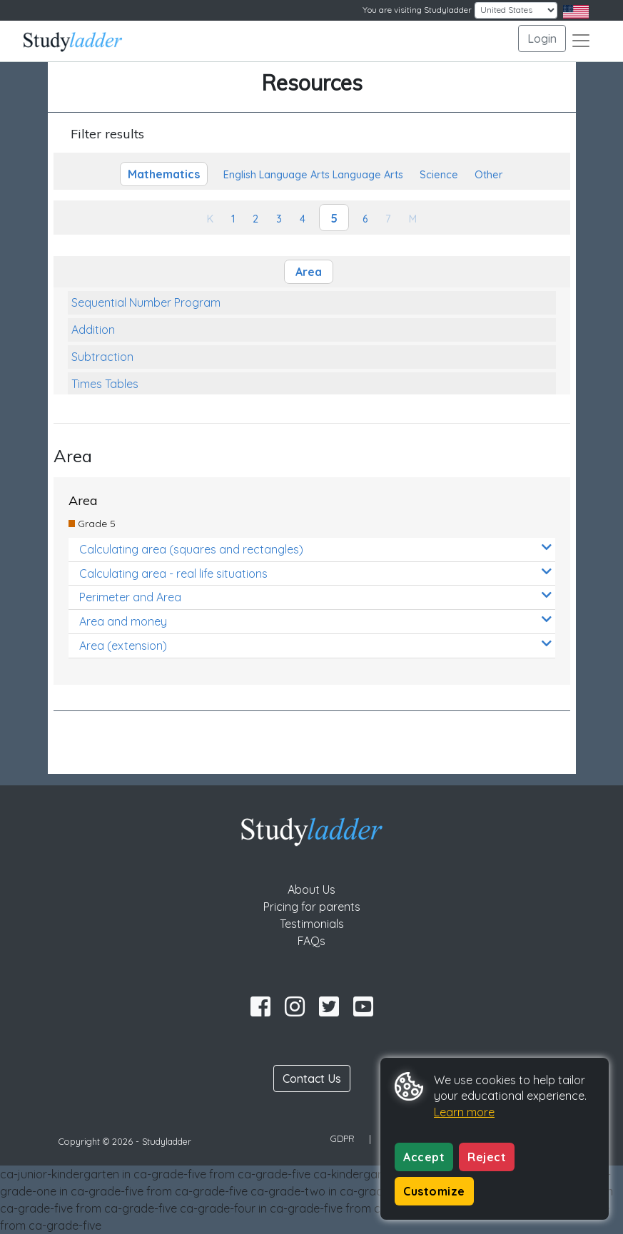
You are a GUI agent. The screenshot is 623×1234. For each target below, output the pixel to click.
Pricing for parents (311, 906)
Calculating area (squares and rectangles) (315, 548)
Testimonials (312, 924)
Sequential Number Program (146, 302)
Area (308, 272)
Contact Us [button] (312, 1078)
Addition (93, 329)
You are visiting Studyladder (417, 9)
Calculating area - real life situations (315, 573)
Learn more (464, 1112)
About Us (311, 889)
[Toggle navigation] (581, 40)
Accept (424, 1157)
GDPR (342, 1138)
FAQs (311, 941)
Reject (486, 1157)
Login (542, 38)
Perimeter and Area (315, 596)
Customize (434, 1191)
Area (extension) (315, 645)
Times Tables (104, 384)
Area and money (315, 620)
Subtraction (102, 357)
